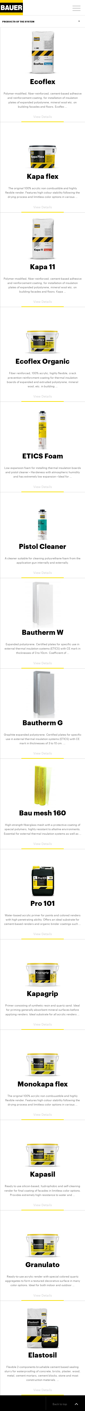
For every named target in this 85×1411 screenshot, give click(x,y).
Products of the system (43, 21)
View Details (42, 116)
